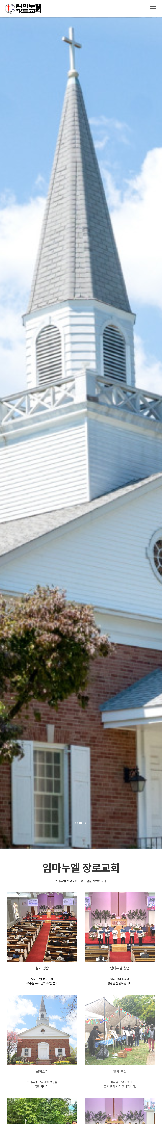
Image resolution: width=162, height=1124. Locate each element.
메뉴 (152, 8)
